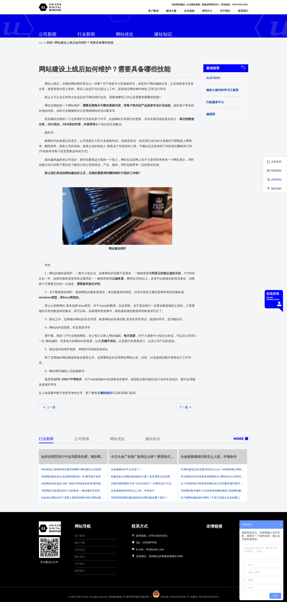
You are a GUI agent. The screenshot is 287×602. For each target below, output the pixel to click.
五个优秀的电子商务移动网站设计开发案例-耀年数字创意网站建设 (213, 483)
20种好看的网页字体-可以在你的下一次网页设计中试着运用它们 (143, 483)
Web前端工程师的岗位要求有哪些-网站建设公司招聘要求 (73, 469)
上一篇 (50, 407)
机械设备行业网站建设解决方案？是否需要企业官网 (140, 476)
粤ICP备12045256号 (209, 597)
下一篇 (185, 407)
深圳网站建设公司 (117, 597)
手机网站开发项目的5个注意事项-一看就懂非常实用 (70, 490)
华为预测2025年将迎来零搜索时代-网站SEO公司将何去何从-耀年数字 (213, 476)
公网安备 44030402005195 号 (171, 597)
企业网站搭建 (193, 4)
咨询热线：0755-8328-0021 (234, 4)
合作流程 (189, 10)
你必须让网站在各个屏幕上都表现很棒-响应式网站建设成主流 (73, 497)
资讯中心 (207, 10)
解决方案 (171, 10)
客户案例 (153, 10)
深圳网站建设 (178, 4)
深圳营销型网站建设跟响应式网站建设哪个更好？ (139, 497)
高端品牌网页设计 (210, 4)
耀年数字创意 (133, 597)
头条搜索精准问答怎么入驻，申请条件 (132, 490)
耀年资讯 (80, 556)
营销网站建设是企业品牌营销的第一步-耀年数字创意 (71, 476)
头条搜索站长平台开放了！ (126, 469)
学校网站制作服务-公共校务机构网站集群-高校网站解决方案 (213, 490)
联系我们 (243, 10)
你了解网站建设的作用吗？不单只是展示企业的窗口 (210, 497)
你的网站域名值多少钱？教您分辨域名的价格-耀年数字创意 (73, 483)
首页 (41, 43)
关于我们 (225, 10)
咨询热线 (276, 179)
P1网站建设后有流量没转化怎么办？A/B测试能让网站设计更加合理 (213, 469)
